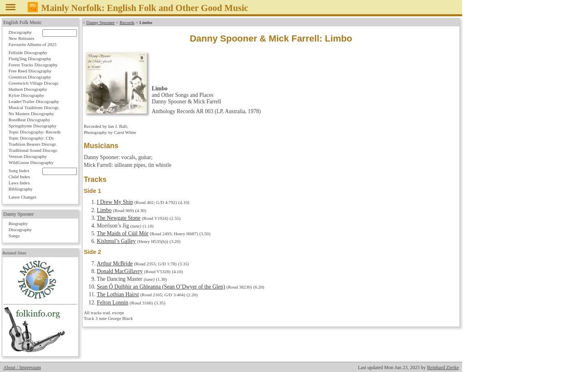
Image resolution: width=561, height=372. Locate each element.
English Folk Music (22, 22)
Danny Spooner (100, 22)
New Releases (21, 38)
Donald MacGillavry (120, 271)
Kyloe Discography (26, 95)
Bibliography (21, 188)
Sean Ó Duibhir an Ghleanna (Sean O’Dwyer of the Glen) (161, 287)
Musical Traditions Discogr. (34, 107)
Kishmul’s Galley (116, 241)
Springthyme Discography (33, 125)
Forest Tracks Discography (33, 64)
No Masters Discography (31, 113)
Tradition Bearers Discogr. (33, 144)
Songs (14, 235)
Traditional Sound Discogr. (33, 150)
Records (127, 22)
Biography (18, 223)
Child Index (19, 176)
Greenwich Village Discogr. (34, 83)
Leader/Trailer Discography (34, 101)
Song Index (19, 170)
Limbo (104, 210)
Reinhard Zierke (443, 367)
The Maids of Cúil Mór (122, 233)
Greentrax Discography (30, 76)
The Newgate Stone (118, 218)
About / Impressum (22, 367)
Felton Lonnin (112, 303)
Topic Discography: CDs (31, 138)
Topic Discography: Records (35, 131)
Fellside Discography (28, 52)
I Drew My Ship (115, 202)
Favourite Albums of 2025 (33, 44)
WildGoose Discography (31, 162)
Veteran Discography (28, 156)
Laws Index (19, 182)
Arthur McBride (115, 263)
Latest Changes (23, 197)
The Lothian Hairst (118, 294)
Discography (20, 32)
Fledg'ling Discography (30, 58)
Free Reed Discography (30, 70)
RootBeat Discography (29, 119)
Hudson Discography (28, 89)
